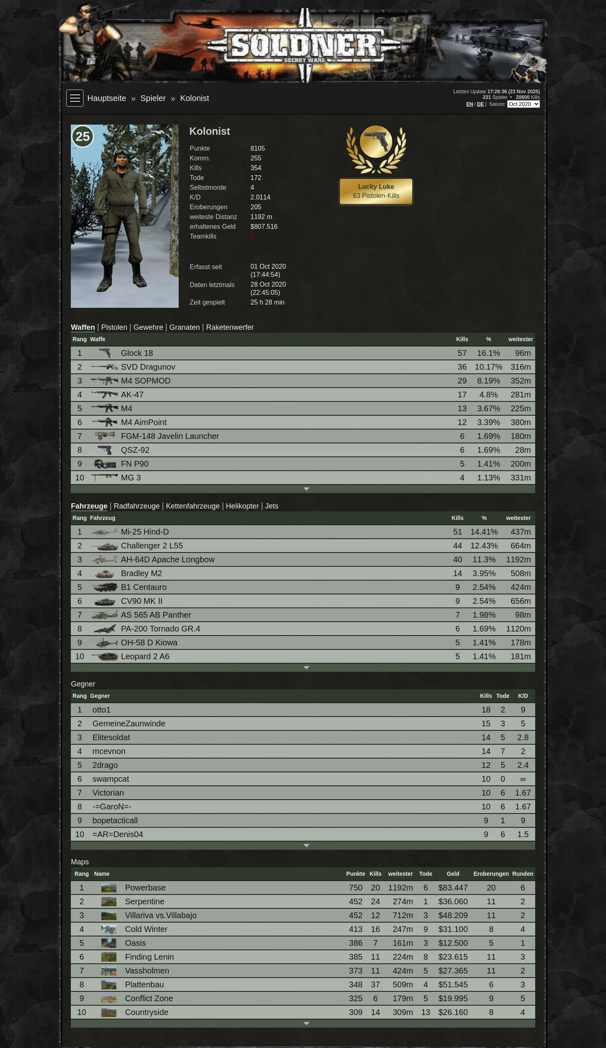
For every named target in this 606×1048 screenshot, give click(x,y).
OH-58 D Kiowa (134, 642)
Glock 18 (122, 353)
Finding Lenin (135, 957)
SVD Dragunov (133, 366)
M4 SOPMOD (131, 380)
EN (469, 104)
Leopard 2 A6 (130, 656)
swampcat (110, 778)
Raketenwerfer (230, 327)
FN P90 (120, 464)
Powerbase (131, 887)
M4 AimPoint (129, 422)
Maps (80, 862)
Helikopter (242, 506)
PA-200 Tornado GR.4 (146, 629)
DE (480, 104)
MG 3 (116, 477)
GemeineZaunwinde (128, 723)
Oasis (121, 943)
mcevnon (108, 751)
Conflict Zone (134, 998)
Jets (271, 506)
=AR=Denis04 (117, 834)
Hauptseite (107, 98)
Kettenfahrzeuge (193, 506)
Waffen (83, 327)
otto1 (101, 709)
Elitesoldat (111, 737)
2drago (105, 765)
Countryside (132, 1012)
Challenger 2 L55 (137, 545)
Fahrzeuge (89, 506)
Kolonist (194, 98)
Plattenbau (130, 984)
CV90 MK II (127, 601)
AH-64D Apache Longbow (153, 559)
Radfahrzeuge (137, 506)
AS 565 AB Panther (141, 615)
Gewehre (148, 327)
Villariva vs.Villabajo (146, 915)
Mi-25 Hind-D (130, 531)
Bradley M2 (127, 573)
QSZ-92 (120, 450)
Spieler (153, 98)
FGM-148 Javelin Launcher (155, 436)
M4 (112, 408)
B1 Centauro (129, 587)
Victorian (108, 792)
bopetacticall (115, 820)
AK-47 (118, 394)
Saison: (498, 104)
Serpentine (130, 901)
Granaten (184, 327)
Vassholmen (132, 971)
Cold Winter (131, 929)
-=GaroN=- (111, 806)
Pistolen (114, 327)
